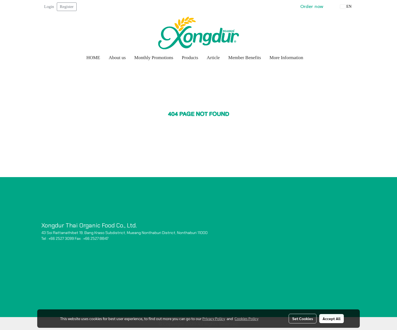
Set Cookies (302, 318)
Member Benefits (244, 57)
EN (346, 6)
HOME (93, 57)
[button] (312, 58)
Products (190, 57)
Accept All (331, 318)
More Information (286, 57)
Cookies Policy (246, 318)
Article (213, 57)
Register (67, 6)
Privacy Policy (213, 318)
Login (49, 6)
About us (117, 57)
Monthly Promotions (153, 57)
